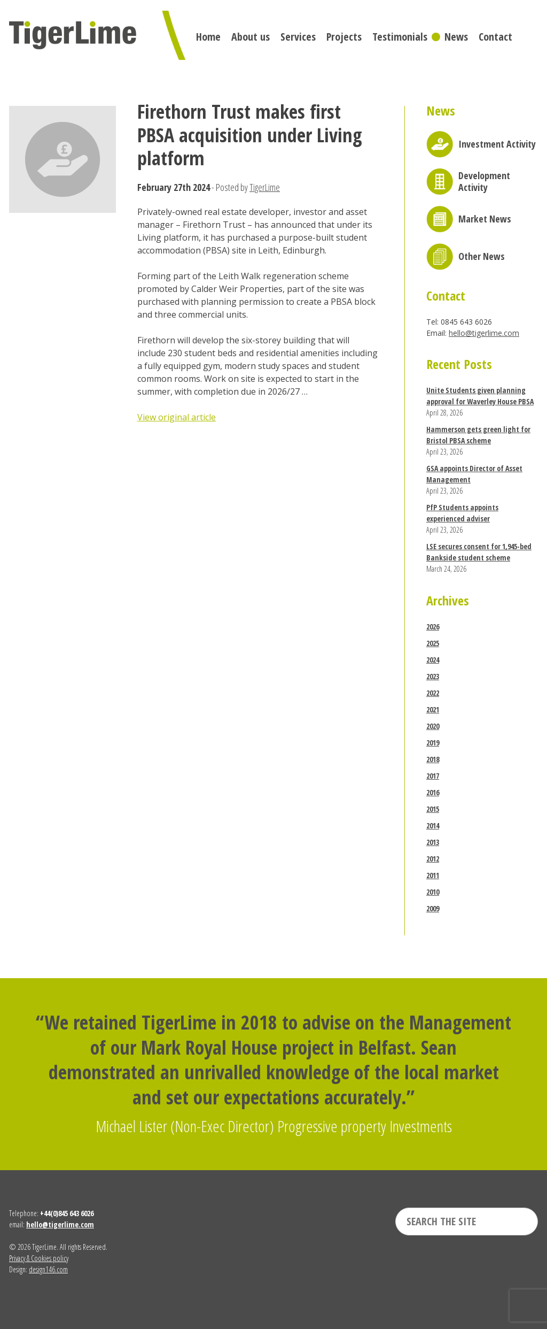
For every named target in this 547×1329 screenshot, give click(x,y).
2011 (432, 875)
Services (298, 36)
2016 (432, 792)
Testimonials (399, 36)
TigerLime (264, 187)
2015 (432, 809)
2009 (432, 908)
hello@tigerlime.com (484, 333)
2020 (432, 726)
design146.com (48, 1269)
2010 (432, 892)
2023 (432, 676)
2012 (432, 859)
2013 (432, 842)
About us (250, 36)
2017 (432, 776)
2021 (432, 709)
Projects (344, 36)
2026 (432, 626)
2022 (432, 693)
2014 (432, 825)
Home (208, 36)
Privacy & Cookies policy (38, 1258)
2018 (432, 759)
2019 (432, 743)
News (456, 36)
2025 (432, 643)
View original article (176, 417)
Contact (495, 36)
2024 (432, 660)
